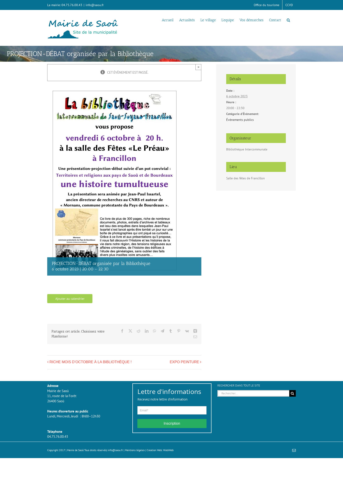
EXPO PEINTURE (184, 362)
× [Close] (198, 67)
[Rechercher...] (253, 393)
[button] (288, 19)
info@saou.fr (95, 5)
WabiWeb (168, 450)
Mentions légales (135, 450)
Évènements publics (240, 120)
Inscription (172, 423)
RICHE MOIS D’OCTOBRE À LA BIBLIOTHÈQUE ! (90, 362)
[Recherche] (292, 393)
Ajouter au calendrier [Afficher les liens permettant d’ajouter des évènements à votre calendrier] (70, 298)
